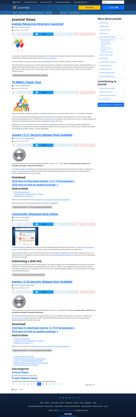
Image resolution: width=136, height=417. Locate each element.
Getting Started (104, 26)
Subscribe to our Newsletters (111, 105)
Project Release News (27, 138)
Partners (103, 46)
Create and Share (104, 30)
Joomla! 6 (49, 13)
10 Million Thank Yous (26, 82)
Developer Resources (81, 2)
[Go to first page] (13, 384)
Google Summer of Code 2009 (24, 357)
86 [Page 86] (39, 384)
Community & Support (62, 2)
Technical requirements (22, 192)
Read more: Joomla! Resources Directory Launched (30, 75)
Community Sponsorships (107, 95)
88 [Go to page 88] (46, 384)
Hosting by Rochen (68, 416)
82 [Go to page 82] (24, 384)
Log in (106, 406)
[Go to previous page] (16, 384)
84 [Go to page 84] (31, 384)
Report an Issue (97, 406)
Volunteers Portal (104, 99)
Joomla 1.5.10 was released (20, 171)
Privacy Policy (48, 406)
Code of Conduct (105, 42)
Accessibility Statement (35, 406)
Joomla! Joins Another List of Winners (27, 365)
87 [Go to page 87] (43, 384)
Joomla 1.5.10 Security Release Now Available (42, 281)
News (56, 13)
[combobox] (113, 2)
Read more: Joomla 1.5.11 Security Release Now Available (32, 207)
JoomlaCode (49, 119)
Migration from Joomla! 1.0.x (24, 196)
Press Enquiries (74, 13)
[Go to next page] (57, 384)
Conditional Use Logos (107, 52)
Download (89, 7)
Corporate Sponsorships (107, 88)
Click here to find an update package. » (35, 184)
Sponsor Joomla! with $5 (72, 406)
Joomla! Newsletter (105, 69)
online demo (38, 200)
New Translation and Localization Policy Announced (31, 363)
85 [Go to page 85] (35, 384)
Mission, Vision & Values (107, 40)
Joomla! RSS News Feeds (107, 73)
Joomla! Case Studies (106, 55)
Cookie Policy (59, 406)
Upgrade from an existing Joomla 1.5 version (29, 194)
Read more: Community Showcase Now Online (28, 275)
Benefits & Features (37, 13)
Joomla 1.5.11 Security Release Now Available (42, 135)
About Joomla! (23, 13)
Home (15, 13)
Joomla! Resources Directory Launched (37, 24)
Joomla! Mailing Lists (105, 65)
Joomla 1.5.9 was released (20, 318)
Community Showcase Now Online (35, 214)
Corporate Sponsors (105, 92)
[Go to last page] (61, 384)
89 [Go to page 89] (50, 384)
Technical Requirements (107, 76)
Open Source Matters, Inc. (66, 410)
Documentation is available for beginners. (56, 200)
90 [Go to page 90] (54, 384)
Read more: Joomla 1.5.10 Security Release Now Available (32, 350)
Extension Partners (106, 48)
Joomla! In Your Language (107, 62)
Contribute (63, 13)
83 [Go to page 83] (28, 384)
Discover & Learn (46, 2)
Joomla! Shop (103, 58)
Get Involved (103, 33)
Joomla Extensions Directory (63, 255)
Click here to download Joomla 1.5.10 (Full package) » (43, 327)
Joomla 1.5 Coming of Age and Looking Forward (30, 359)
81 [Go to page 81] (20, 384)
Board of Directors (106, 44)
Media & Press (105, 50)
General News (25, 27)
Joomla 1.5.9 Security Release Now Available (29, 361)
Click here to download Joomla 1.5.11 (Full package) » (43, 181)
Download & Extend (30, 2)
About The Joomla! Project (107, 37)
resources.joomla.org (50, 58)
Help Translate (86, 406)
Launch (113, 7)
